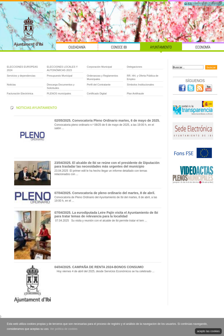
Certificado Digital (97, 93)
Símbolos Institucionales (140, 84)
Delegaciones (134, 66)
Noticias (11, 84)
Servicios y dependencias (21, 75)
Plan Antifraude (135, 93)
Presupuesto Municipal (59, 75)
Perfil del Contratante (98, 84)
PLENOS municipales (59, 93)
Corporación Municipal (99, 66)
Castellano (215, 3)
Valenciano (199, 3)
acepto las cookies (208, 331)
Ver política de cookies (63, 329)
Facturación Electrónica (20, 93)
